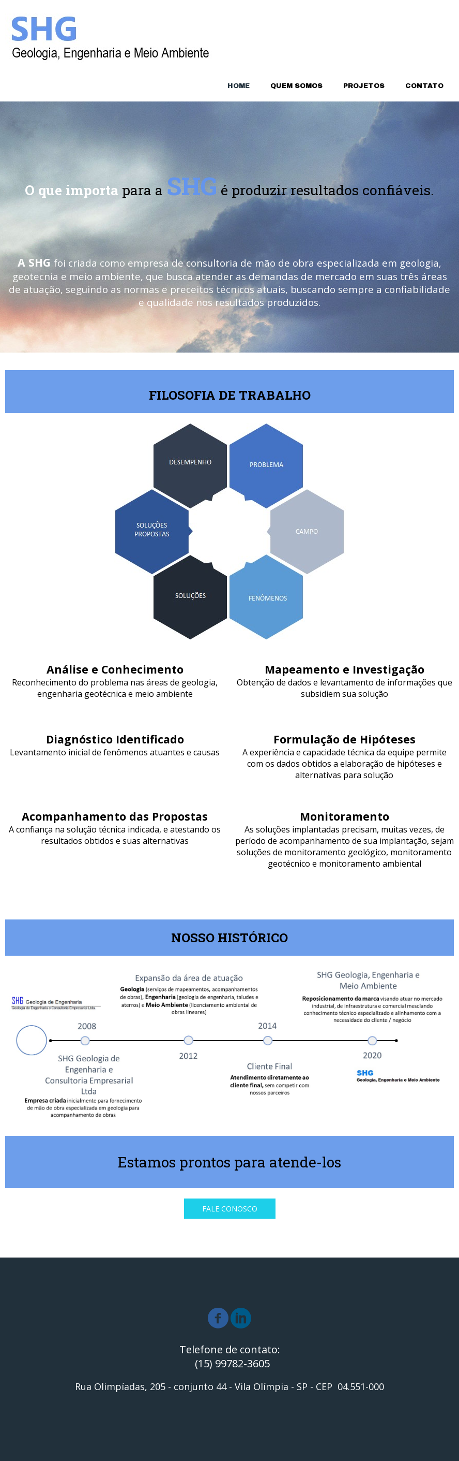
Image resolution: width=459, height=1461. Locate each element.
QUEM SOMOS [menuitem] (296, 86)
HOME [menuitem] (238, 86)
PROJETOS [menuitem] (364, 86)
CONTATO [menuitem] (424, 86)
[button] (230, 1209)
